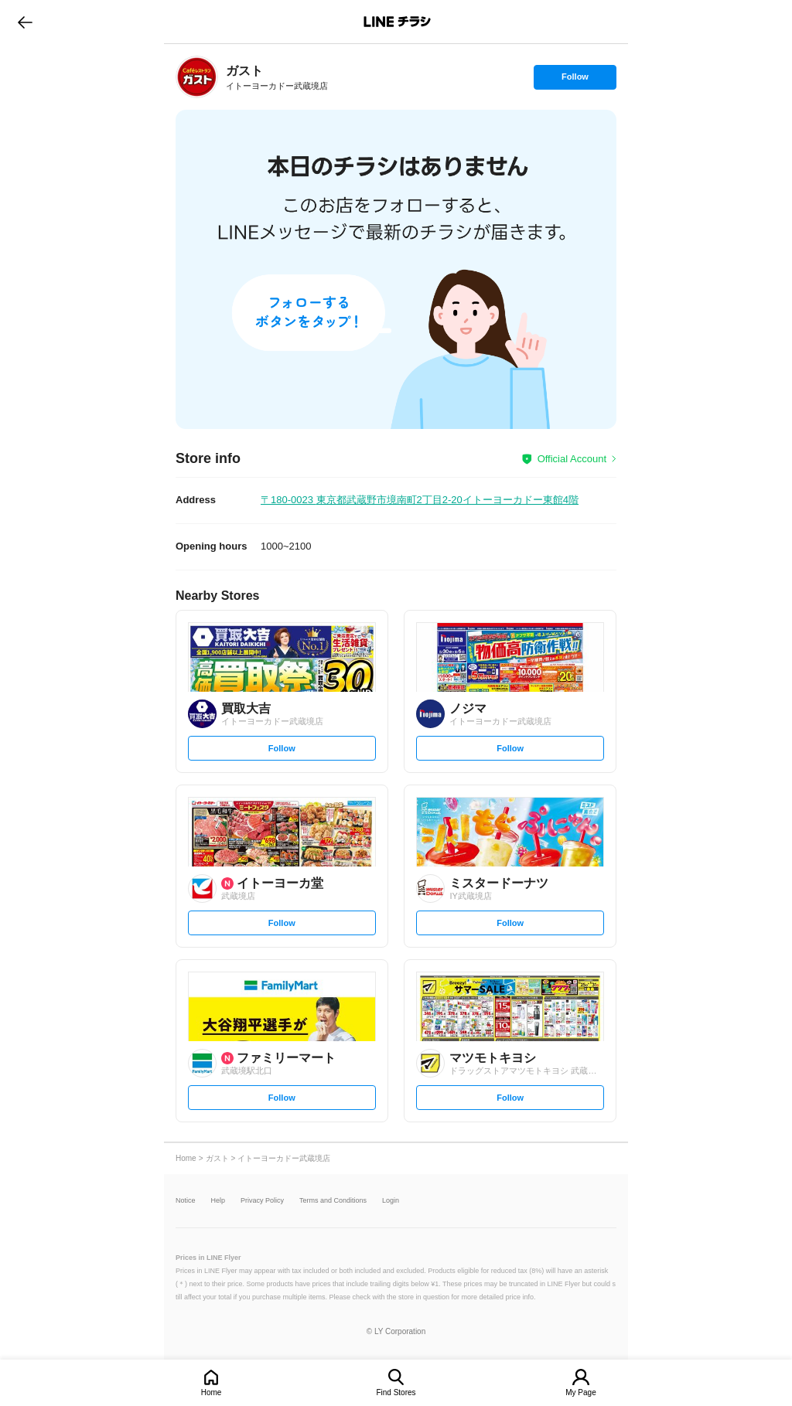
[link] (197, 77)
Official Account (572, 459)
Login (390, 1200)
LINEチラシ (397, 21)
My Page (580, 1392)
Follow (575, 80)
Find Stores (395, 1392)
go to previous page (25, 21)
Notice (186, 1200)
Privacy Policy (262, 1200)
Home (211, 1392)
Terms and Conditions (333, 1200)
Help (218, 1200)
